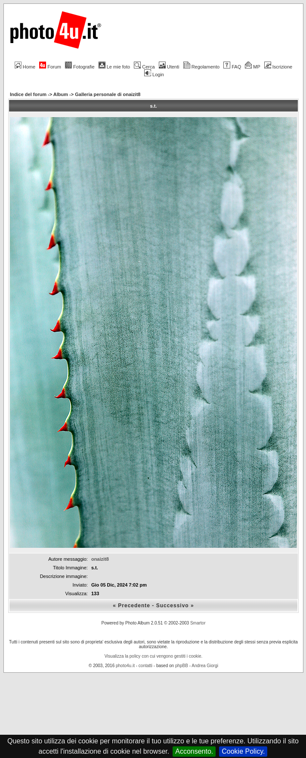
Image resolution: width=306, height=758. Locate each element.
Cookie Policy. (243, 751)
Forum (50, 66)
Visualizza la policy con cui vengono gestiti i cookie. (154, 656)
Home (25, 66)
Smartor (198, 623)
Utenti (169, 66)
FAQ (232, 66)
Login (154, 74)
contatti (145, 665)
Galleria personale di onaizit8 (107, 94)
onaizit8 (100, 559)
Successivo (172, 606)
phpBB (181, 665)
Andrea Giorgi (205, 665)
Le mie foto (114, 66)
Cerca (144, 66)
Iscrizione (278, 66)
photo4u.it (125, 665)
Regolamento (201, 66)
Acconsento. (194, 751)
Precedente (134, 606)
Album (60, 94)
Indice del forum (28, 94)
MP (252, 66)
